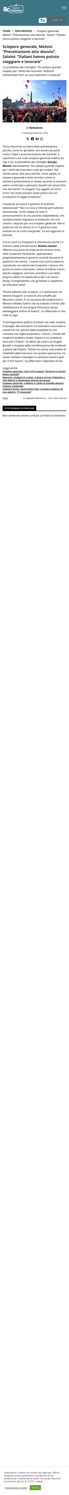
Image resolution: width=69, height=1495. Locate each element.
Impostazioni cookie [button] (16, 1487)
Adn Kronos (23, 31)
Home (6, 31)
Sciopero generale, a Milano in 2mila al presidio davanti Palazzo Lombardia (33, 385)
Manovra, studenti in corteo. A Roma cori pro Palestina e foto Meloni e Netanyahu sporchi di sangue (34, 379)
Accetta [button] (35, 1487)
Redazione (36, 128)
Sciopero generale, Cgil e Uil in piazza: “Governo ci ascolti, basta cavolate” (34, 373)
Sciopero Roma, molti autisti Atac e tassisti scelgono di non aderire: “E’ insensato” (33, 390)
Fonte (5, 398)
